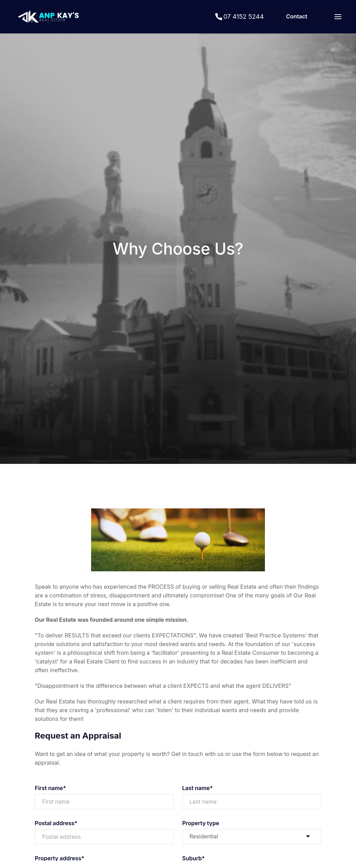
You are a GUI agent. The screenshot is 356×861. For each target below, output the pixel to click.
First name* (50, 787)
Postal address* (56, 823)
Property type (200, 823)
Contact (296, 16)
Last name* (197, 787)
